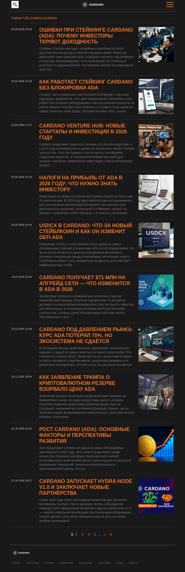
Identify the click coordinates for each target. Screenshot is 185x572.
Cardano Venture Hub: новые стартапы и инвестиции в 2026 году (83, 131)
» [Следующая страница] (104, 534)
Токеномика (104, 562)
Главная (16, 562)
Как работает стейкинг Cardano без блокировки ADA (86, 85)
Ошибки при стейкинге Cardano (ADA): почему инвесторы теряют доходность (86, 36)
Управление (66, 562)
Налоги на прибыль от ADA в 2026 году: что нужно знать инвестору (81, 183)
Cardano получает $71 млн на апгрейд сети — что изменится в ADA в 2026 (84, 283)
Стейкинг (49, 562)
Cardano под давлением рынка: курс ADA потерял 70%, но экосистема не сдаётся (86, 335)
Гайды (119, 562)
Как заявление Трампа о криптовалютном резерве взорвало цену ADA (77, 383)
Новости (133, 562)
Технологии (32, 562)
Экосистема (85, 562)
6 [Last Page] (111, 534)
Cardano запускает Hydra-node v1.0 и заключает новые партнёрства (85, 487)
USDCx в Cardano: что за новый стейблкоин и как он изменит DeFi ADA (85, 231)
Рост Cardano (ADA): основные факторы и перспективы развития (84, 435)
